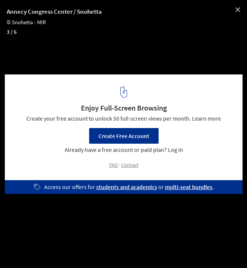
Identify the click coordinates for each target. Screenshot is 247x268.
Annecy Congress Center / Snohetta (54, 11)
